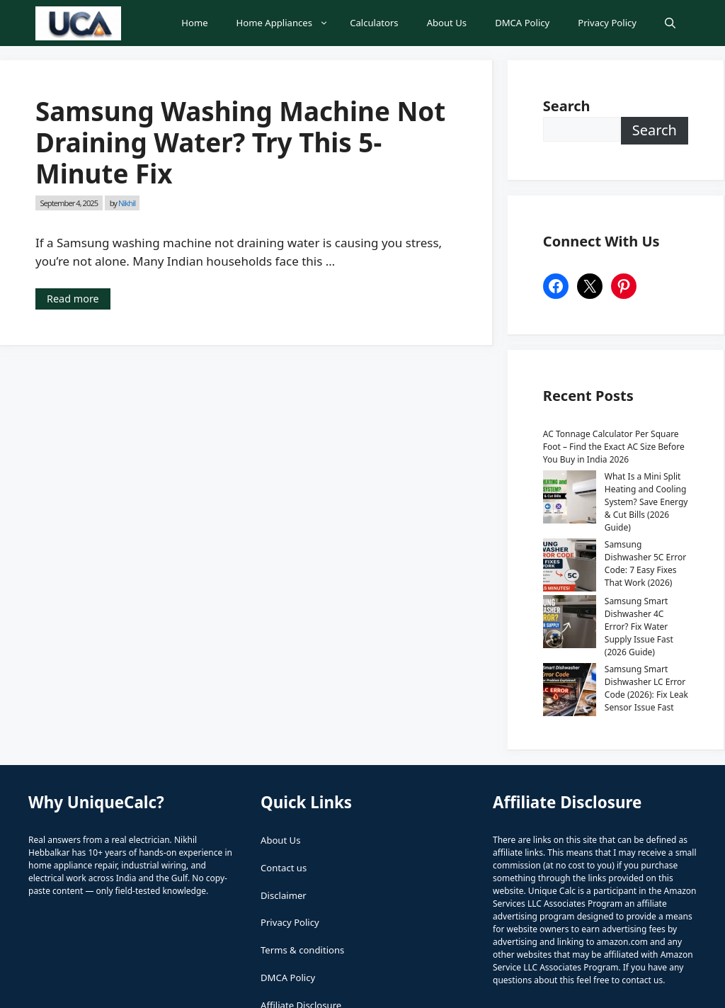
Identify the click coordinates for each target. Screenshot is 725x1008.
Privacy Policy (607, 22)
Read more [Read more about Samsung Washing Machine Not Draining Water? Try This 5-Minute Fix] (73, 298)
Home (194, 22)
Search (654, 130)
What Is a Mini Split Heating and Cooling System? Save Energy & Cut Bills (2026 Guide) (613, 489)
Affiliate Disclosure (301, 914)
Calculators (374, 22)
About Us (447, 22)
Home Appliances (286, 23)
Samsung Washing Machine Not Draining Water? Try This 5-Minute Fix (240, 142)
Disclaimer (284, 804)
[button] (670, 23)
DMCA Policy (522, 22)
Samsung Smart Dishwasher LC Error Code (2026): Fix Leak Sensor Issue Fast (611, 604)
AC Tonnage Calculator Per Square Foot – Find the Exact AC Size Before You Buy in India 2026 (614, 446)
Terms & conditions (302, 859)
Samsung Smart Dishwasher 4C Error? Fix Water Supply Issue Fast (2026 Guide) (610, 561)
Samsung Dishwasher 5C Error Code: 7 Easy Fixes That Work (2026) (614, 525)
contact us (642, 889)
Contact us (284, 777)
